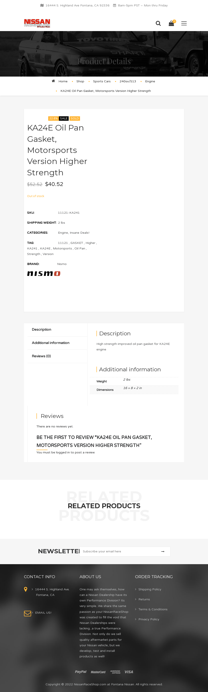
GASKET (76, 243)
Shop (80, 81)
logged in (63, 452)
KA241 (32, 248)
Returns (144, 599)
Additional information (50, 343)
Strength (33, 254)
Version (48, 254)
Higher (90, 243)
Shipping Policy (149, 589)
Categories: (37, 233)
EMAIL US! (43, 613)
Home (63, 81)
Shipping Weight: (41, 223)
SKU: (30, 213)
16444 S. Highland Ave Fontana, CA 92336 (78, 5)
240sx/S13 (128, 81)
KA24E (45, 248)
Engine (150, 81)
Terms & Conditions (153, 609)
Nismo (62, 264)
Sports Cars (102, 81)
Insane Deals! (79, 233)
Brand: (33, 264)
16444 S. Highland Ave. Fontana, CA (52, 592)
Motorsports (62, 248)
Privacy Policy (148, 619)
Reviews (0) (41, 356)
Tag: (30, 243)
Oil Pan (79, 248)
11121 (63, 243)
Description (41, 329)
